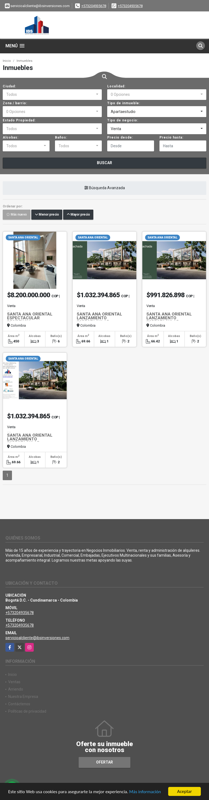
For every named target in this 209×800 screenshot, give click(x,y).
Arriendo (15, 689)
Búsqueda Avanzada (104, 188)
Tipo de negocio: (122, 120)
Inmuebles (24, 61)
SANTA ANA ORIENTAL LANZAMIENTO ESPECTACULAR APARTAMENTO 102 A (169, 320)
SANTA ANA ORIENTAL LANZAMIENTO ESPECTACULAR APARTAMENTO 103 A (99, 320)
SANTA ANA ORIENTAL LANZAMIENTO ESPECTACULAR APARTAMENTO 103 (30, 441)
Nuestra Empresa (23, 696)
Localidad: (116, 86)
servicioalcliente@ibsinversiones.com (37, 638)
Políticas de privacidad (27, 711)
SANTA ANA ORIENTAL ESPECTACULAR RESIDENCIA (30, 318)
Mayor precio (78, 215)
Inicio (7, 61)
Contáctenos (19, 704)
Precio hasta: (171, 137)
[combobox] (52, 94)
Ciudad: (9, 86)
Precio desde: (120, 137)
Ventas (14, 682)
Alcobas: (11, 137)
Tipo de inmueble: (123, 103)
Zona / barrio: (15, 103)
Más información (145, 792)
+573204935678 (93, 6)
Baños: (61, 137)
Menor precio (47, 215)
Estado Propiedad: (19, 120)
